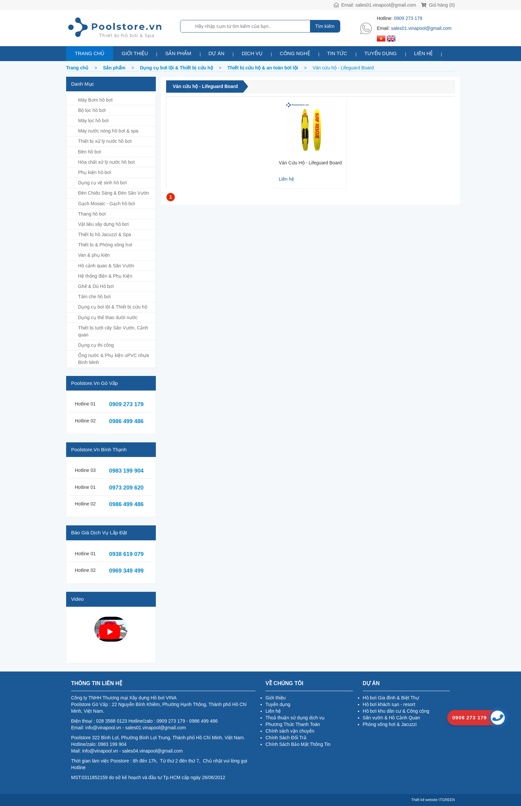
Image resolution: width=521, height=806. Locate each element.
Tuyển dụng (381, 53)
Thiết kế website (424, 800)
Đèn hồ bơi (89, 151)
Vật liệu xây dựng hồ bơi (103, 224)
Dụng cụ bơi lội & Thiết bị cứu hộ (112, 307)
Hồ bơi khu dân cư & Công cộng (396, 711)
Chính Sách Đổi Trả (285, 737)
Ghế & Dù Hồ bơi (96, 286)
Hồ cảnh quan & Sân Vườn (106, 265)
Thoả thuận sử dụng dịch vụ (295, 717)
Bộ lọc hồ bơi (92, 110)
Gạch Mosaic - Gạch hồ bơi (106, 203)
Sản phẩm (178, 53)
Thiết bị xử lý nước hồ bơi (105, 141)
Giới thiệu (135, 53)
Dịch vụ (252, 53)
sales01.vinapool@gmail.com (386, 5)
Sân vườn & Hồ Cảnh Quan (391, 717)
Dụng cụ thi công (96, 345)
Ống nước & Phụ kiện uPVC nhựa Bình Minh (113, 359)
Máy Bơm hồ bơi (95, 100)
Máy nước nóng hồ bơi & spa (108, 131)
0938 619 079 (126, 554)
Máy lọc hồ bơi (93, 120)
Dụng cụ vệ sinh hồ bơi (102, 182)
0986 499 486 (126, 421)
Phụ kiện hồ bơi (94, 172)
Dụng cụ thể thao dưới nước (108, 317)
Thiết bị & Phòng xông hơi (105, 244)
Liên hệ (423, 53)
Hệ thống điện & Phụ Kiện (105, 276)
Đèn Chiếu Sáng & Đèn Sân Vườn (113, 193)
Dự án (217, 53)
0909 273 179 (408, 18)
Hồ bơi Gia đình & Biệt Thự (391, 697)
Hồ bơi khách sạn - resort (389, 704)
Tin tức (337, 53)
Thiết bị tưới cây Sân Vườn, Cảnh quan (113, 331)
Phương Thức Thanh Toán (292, 724)
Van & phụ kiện (94, 255)
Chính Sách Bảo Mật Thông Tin (298, 744)
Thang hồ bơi (92, 214)
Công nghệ (295, 53)
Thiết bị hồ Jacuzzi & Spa (104, 234)
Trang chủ (89, 53)
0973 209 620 (126, 488)
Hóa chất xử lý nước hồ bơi (106, 162)
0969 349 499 (126, 571)
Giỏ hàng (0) (438, 5)
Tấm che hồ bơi (94, 296)
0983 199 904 (126, 471)
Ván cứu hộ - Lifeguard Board (205, 86)
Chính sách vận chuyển (289, 731)
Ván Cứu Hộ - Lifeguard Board (310, 162)
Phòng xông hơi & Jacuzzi (390, 724)
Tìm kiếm (325, 26)
